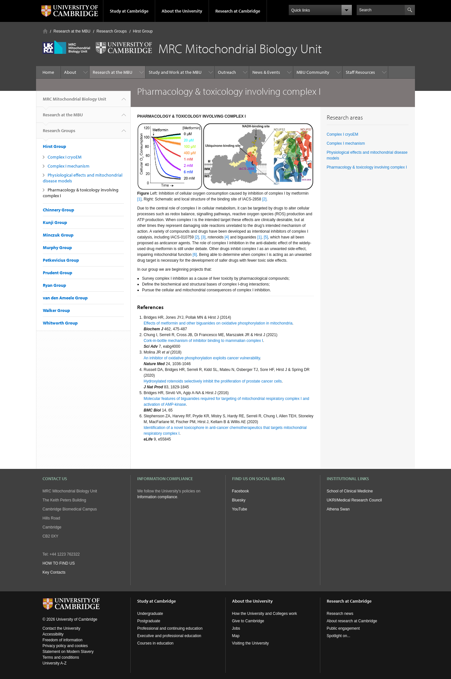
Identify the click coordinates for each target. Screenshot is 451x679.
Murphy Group (57, 247)
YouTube (239, 509)
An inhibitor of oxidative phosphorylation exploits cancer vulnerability (202, 358)
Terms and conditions (60, 657)
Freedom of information (62, 640)
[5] (266, 237)
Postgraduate (148, 621)
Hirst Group (143, 31)
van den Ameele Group (65, 298)
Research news (340, 613)
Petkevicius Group (61, 260)
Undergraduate (150, 613)
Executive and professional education (169, 636)
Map (236, 636)
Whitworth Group (60, 323)
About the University (182, 11)
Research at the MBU (71, 31)
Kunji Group (55, 222)
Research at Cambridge (237, 11)
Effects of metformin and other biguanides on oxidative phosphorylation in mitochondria (218, 323)
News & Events (266, 72)
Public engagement (343, 628)
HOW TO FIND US (58, 563)
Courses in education (155, 643)
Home (45, 31)
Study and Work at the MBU (175, 72)
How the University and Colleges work (264, 613)
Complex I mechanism (68, 166)
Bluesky (239, 500)
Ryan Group (54, 285)
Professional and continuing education (169, 628)
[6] (195, 254)
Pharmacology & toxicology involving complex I (367, 167)
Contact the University (61, 628)
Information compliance (157, 497)
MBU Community (312, 72)
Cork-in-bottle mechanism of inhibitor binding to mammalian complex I (203, 340)
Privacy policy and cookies (65, 646)
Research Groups (112, 31)
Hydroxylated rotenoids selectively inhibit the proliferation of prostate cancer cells (213, 381)
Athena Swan (338, 509)
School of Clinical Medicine (350, 491)
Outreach (227, 72)
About (70, 72)
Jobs (236, 628)
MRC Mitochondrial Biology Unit (74, 101)
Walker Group (56, 310)
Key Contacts (53, 572)
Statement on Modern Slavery (68, 651)
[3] (203, 237)
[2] (264, 199)
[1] (139, 199)
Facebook (240, 491)
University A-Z (54, 663)
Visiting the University (250, 643)
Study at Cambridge (129, 11)
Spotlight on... (338, 636)
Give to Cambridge (248, 621)
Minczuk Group (58, 235)
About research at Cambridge (352, 621)
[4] (227, 237)
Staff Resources (360, 72)
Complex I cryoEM (64, 157)
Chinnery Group (58, 210)
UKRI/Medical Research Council (354, 500)
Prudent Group (57, 273)
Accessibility (52, 634)
